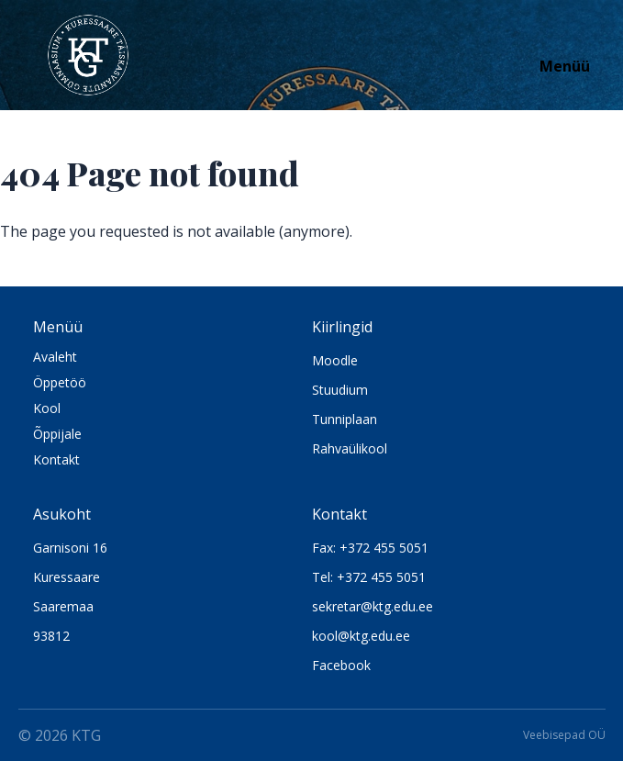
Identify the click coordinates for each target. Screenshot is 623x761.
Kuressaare (66, 577)
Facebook (341, 665)
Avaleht (55, 356)
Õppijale (57, 433)
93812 (51, 635)
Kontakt (56, 459)
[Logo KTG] (88, 55)
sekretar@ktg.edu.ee (372, 606)
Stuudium (340, 389)
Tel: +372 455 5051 (369, 577)
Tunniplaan (344, 419)
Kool (47, 408)
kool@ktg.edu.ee (361, 635)
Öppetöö (59, 382)
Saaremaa (63, 606)
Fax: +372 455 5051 (370, 547)
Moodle (335, 360)
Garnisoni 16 (70, 547)
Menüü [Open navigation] (565, 66)
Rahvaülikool (349, 448)
